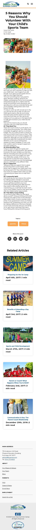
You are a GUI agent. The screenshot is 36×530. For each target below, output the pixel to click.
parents (13, 224)
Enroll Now (6, 488)
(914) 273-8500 (10, 459)
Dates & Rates (7, 485)
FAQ (3, 482)
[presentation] (32, 4)
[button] (28, 4)
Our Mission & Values (9, 468)
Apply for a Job (7, 497)
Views (23, 224)
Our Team (5, 471)
